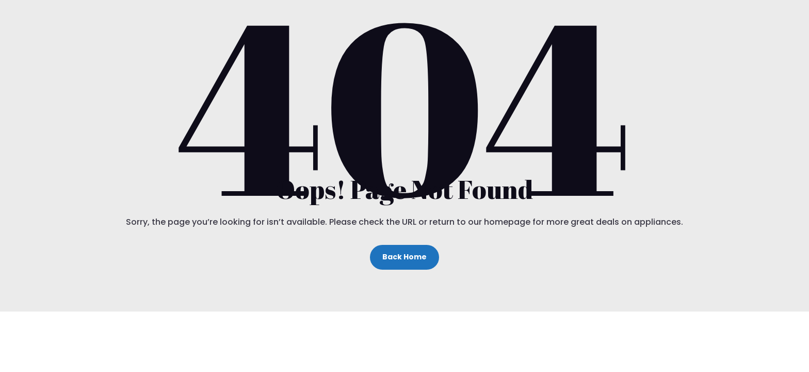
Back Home (404, 257)
